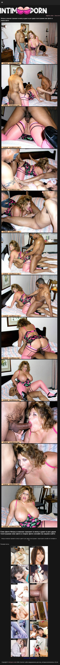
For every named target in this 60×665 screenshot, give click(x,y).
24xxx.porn (26, 658)
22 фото (33, 565)
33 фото (14, 620)
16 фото (14, 546)
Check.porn (33, 658)
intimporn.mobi (12, 662)
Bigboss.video (50, 15)
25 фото (33, 583)
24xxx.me (57, 15)
